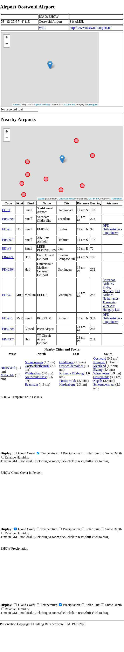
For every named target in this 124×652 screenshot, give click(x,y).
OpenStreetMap (42, 104)
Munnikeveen (34, 362)
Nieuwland (8, 367)
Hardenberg (67, 384)
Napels (97, 380)
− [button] (6, 44)
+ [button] (6, 38)
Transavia (109, 302)
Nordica (108, 291)
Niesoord (99, 362)
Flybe (106, 287)
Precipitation (71, 453)
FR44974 (8, 339)
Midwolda (7, 375)
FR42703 (8, 218)
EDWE (7, 229)
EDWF (6, 248)
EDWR (7, 318)
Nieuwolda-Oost (36, 377)
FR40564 (8, 269)
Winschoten (101, 373)
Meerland (99, 366)
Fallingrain (92, 104)
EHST (6, 210)
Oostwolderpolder (71, 366)
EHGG (6, 295)
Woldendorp (33, 373)
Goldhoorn (66, 362)
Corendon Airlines (109, 281)
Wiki (42, 27)
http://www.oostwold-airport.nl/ (90, 27)
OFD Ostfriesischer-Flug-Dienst (112, 229)
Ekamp (98, 369)
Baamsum (31, 384)
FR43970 (8, 240)
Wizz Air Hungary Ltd (111, 307)
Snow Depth (113, 453)
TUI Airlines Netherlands (111, 294)
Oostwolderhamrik (37, 366)
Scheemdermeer (104, 384)
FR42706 (8, 329)
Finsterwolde (68, 380)
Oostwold (99, 358)
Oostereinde (101, 377)
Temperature (49, 453)
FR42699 (8, 257)
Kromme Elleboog (71, 373)
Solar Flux (92, 453)
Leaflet (16, 104)
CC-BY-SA (69, 104)
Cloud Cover (26, 453)
